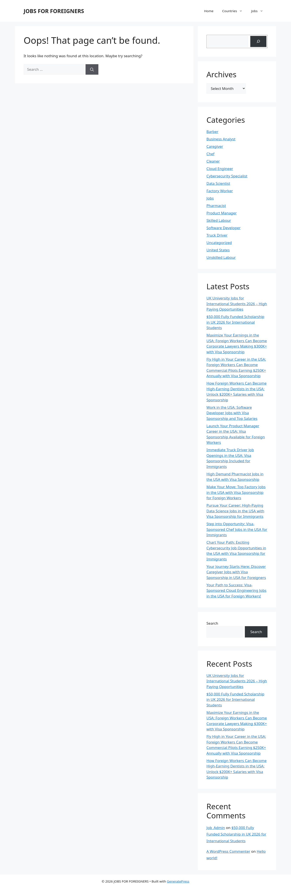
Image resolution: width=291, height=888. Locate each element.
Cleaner (213, 161)
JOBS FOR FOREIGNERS (54, 11)
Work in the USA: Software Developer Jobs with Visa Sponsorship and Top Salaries (232, 413)
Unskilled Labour (221, 257)
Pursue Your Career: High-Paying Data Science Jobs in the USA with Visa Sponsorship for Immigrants (235, 511)
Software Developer (224, 227)
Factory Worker (220, 190)
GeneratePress (178, 881)
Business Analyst (221, 138)
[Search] (92, 69)
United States (218, 249)
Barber (213, 131)
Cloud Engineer (220, 168)
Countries (234, 10)
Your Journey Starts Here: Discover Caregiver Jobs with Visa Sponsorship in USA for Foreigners (236, 572)
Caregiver (215, 146)
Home (209, 11)
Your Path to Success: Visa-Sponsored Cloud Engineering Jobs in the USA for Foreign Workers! (237, 590)
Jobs (259, 10)
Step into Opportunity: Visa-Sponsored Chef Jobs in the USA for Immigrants (237, 529)
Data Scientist (218, 183)
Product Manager (222, 212)
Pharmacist (216, 205)
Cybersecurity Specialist (227, 175)
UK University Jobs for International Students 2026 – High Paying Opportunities (237, 304)
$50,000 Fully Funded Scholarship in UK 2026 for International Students (235, 322)
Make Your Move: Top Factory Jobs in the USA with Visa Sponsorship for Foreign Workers (236, 492)
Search (212, 623)
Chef (211, 153)
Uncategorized (219, 242)
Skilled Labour (219, 220)
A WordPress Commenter (228, 851)
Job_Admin (216, 827)
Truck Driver (217, 235)
